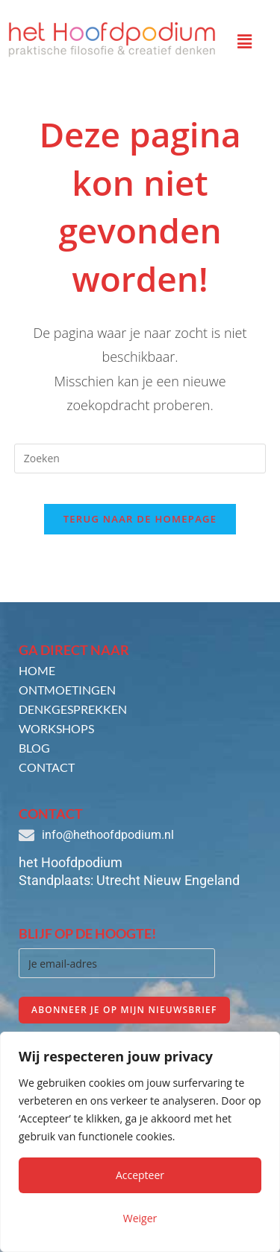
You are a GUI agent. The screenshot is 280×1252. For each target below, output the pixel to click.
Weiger (140, 1218)
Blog (34, 748)
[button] (245, 41)
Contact (47, 767)
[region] (140, 1142)
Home (37, 670)
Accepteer (140, 1175)
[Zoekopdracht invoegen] (140, 458)
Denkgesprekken (73, 709)
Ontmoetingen (67, 690)
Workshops (56, 728)
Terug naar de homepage (140, 519)
